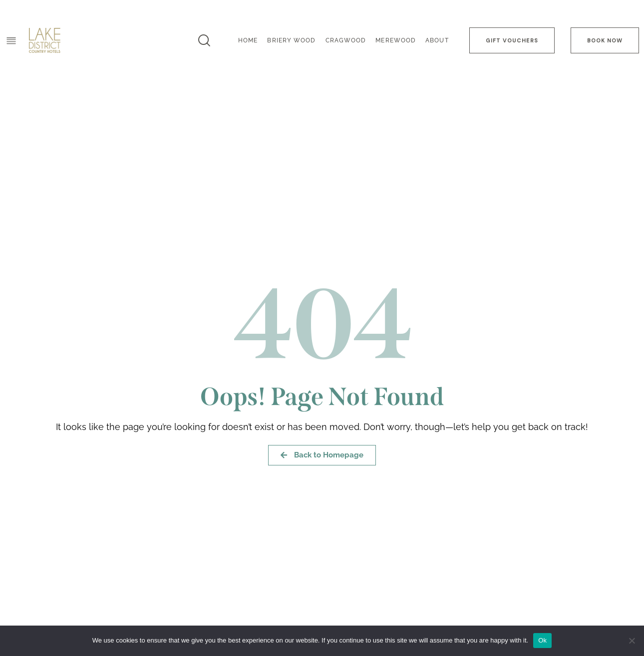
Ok (542, 640)
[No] (632, 641)
